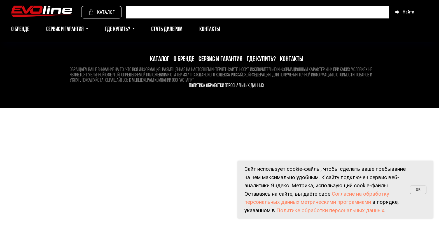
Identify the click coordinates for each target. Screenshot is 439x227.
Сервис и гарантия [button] (65, 29)
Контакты (209, 29)
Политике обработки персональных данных (330, 210)
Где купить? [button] (118, 29)
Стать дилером (167, 29)
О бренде (20, 29)
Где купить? (261, 59)
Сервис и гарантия (220, 59)
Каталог (159, 59)
